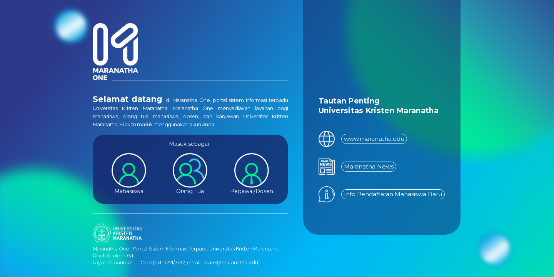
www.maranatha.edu (374, 138)
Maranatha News (369, 166)
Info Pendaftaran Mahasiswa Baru (393, 194)
